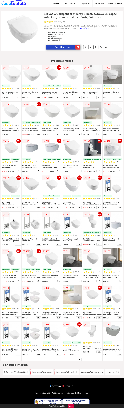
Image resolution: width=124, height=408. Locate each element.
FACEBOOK (55, 386)
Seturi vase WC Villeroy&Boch (16, 372)
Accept (71, 406)
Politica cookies (81, 393)
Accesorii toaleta (115, 3)
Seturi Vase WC (70, 3)
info (18, 97)
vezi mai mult (84, 28)
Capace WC (85, 3)
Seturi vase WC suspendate (92, 372)
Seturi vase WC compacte (42, 372)
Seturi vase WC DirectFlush (66, 372)
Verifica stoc (67, 47)
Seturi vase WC (113, 372)
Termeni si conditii (42, 393)
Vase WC (56, 3)
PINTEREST (67, 386)
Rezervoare (99, 3)
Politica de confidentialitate (63, 393)
